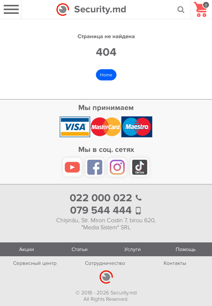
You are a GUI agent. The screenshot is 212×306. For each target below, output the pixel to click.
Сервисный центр (35, 263)
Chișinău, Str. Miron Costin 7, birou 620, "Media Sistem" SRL (106, 224)
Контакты (175, 263)
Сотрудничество (105, 263)
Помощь (186, 249)
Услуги (132, 249)
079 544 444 (106, 210)
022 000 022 (106, 198)
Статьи (80, 249)
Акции (26, 249)
